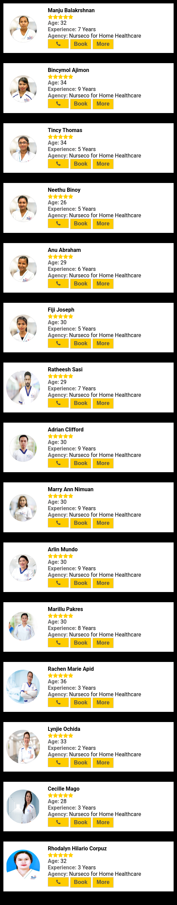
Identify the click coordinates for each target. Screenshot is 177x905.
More (103, 44)
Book (80, 44)
